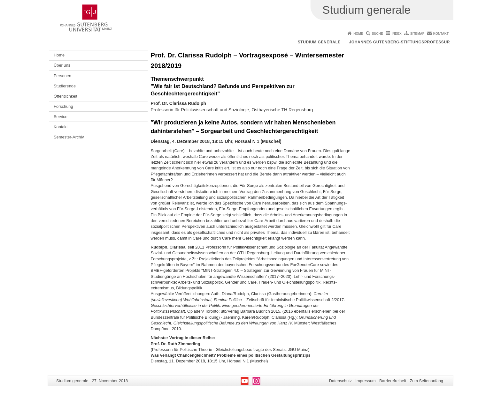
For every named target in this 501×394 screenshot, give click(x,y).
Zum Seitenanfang (426, 380)
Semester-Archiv (69, 137)
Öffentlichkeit (65, 96)
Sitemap (417, 33)
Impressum (365, 380)
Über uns (62, 65)
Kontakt (441, 33)
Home (358, 33)
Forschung (63, 106)
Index (397, 33)
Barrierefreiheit (392, 380)
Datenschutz (340, 380)
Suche (377, 33)
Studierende (65, 86)
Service (60, 116)
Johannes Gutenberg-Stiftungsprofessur (399, 42)
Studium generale (319, 42)
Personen (62, 75)
